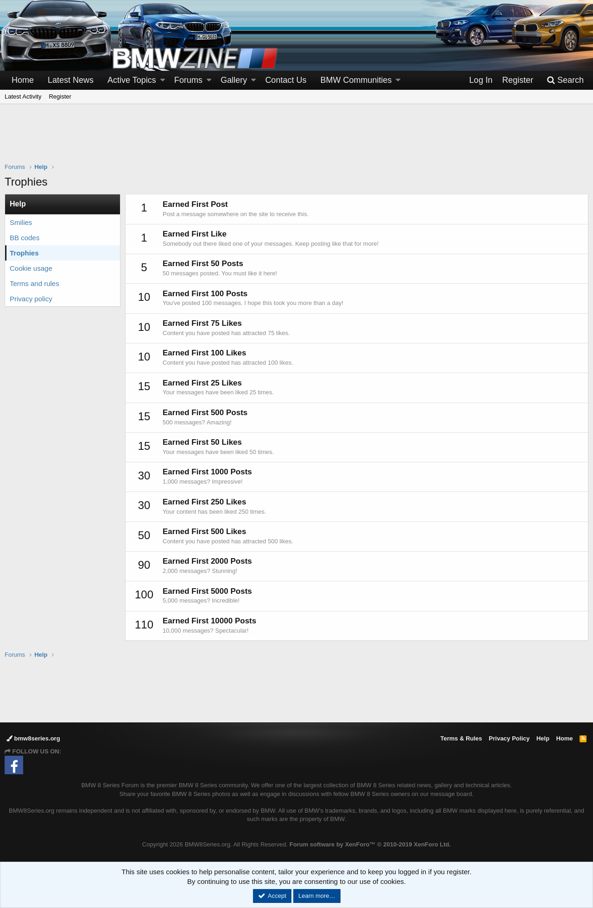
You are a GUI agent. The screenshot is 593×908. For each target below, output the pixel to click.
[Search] (565, 80)
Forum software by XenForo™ (370, 844)
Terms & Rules (461, 738)
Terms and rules (34, 283)
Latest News (71, 80)
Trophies (24, 253)
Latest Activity (23, 96)
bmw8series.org (33, 738)
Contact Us (285, 80)
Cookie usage (31, 268)
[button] (162, 80)
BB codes (24, 238)
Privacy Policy (509, 738)
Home (23, 80)
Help (542, 738)
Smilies (21, 222)
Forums (188, 80)
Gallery (234, 80)
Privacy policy (31, 299)
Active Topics (131, 80)
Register (60, 96)
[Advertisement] (296, 139)
